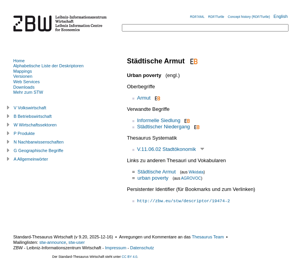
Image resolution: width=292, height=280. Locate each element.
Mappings (22, 71)
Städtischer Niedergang (163, 127)
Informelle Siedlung (158, 120)
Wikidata (195, 172)
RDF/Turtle (216, 17)
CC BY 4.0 (129, 257)
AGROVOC (191, 178)
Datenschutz (142, 247)
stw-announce (52, 242)
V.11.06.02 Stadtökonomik (166, 149)
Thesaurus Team (208, 236)
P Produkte (24, 133)
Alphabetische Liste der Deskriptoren (48, 65)
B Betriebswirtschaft (33, 116)
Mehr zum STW (28, 92)
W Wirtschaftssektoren (35, 124)
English (281, 16)
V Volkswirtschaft (30, 107)
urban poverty (153, 178)
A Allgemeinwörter (31, 159)
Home (19, 60)
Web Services (26, 81)
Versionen (22, 76)
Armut (144, 98)
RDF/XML (197, 17)
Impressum (116, 247)
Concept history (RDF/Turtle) (249, 17)
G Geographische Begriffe (38, 150)
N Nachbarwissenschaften (38, 142)
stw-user (77, 242)
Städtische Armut (156, 172)
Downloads (24, 87)
